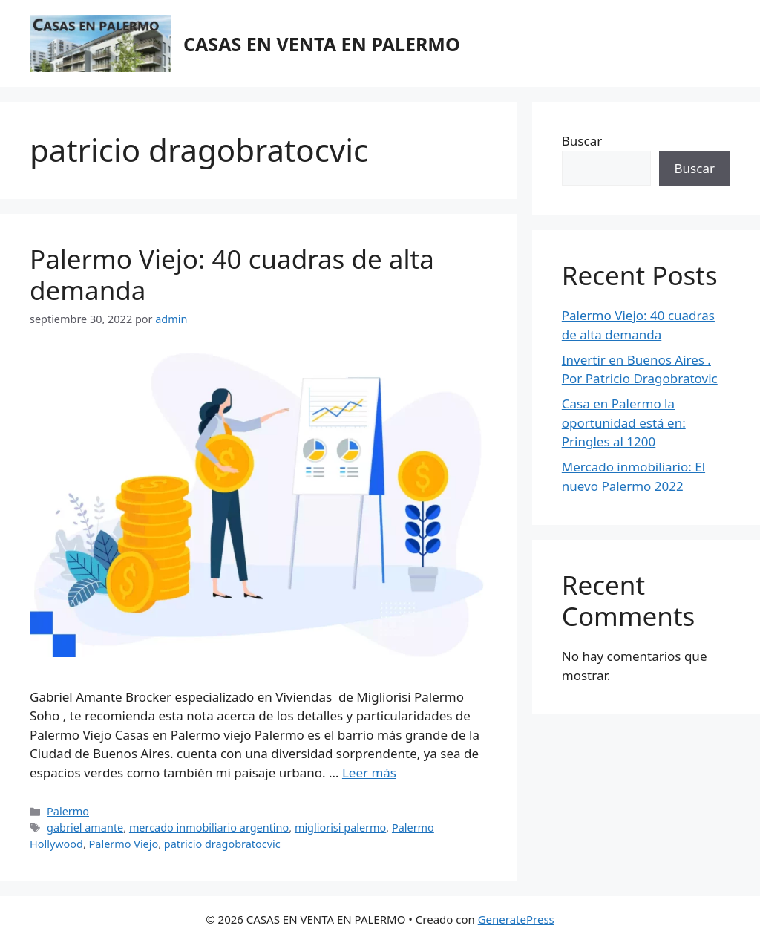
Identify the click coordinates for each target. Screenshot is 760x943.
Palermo (68, 811)
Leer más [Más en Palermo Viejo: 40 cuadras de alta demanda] (369, 772)
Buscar (582, 140)
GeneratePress (516, 919)
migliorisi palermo (340, 827)
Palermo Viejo (124, 844)
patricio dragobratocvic (222, 844)
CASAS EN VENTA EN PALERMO (321, 43)
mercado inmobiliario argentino (209, 827)
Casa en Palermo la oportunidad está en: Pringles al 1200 (624, 422)
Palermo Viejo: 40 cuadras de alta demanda (232, 274)
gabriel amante (85, 827)
